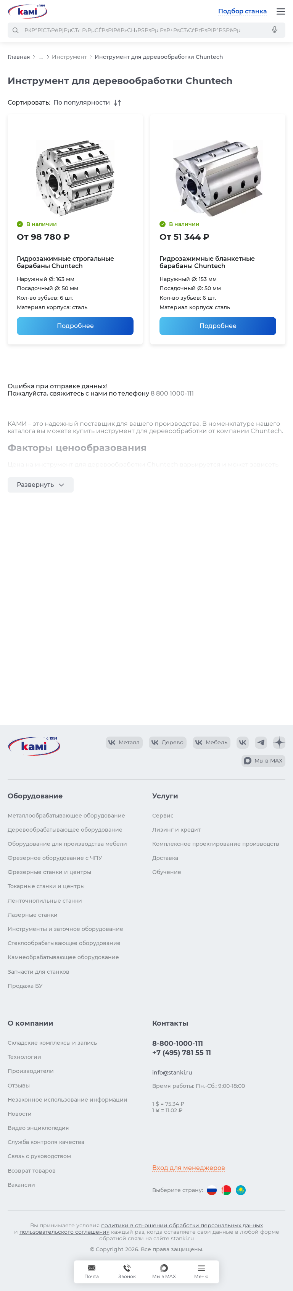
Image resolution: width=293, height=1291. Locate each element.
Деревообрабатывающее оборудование (65, 829)
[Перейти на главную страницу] (27, 11)
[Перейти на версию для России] (212, 1190)
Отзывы (19, 1085)
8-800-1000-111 (177, 1043)
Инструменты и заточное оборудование (65, 929)
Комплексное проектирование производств (215, 843)
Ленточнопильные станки (45, 900)
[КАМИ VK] (243, 743)
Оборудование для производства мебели (67, 843)
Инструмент (69, 56)
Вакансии (21, 1184)
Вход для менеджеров (188, 1167)
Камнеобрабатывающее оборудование (63, 957)
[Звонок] (127, 1272)
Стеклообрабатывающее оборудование (64, 943)
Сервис (163, 815)
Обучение (166, 872)
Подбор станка (242, 11)
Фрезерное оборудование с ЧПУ (55, 858)
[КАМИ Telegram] (261, 743)
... (41, 57)
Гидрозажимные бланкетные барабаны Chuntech (207, 262)
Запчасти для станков (38, 971)
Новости (20, 1113)
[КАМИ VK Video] (124, 743)
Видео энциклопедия (38, 1128)
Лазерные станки (33, 914)
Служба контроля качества (46, 1142)
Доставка (165, 858)
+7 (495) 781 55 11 (181, 1053)
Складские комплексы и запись (52, 1042)
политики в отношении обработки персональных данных (182, 1225)
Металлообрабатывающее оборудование (66, 815)
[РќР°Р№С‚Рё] (15, 30)
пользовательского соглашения (64, 1231)
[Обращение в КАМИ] (91, 1272)
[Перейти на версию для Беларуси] (226, 1190)
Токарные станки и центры (46, 886)
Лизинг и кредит (176, 829)
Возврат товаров (32, 1170)
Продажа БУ (25, 985)
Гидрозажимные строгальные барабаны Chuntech (65, 262)
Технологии (24, 1056)
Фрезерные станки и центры (49, 872)
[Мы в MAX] (164, 1272)
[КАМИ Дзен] (279, 743)
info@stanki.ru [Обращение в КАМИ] (172, 1072)
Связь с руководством (39, 1156)
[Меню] (280, 11)
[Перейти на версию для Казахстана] (241, 1190)
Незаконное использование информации (67, 1099)
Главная (19, 56)
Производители (31, 1071)
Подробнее (75, 326)
